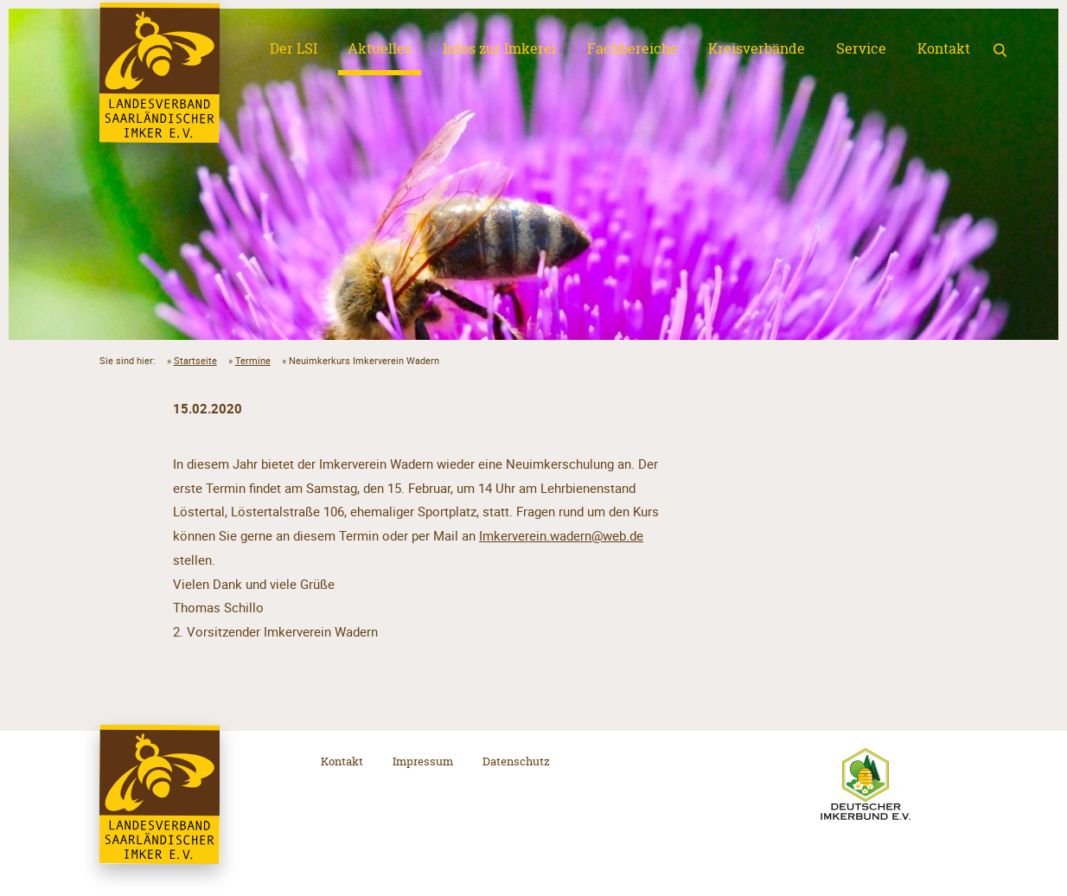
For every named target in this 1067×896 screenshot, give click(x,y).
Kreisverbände (756, 48)
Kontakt (943, 48)
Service (861, 48)
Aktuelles (380, 48)
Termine (253, 360)
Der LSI (293, 48)
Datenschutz (516, 761)
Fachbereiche (632, 48)
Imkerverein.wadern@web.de (561, 535)
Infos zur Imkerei (499, 48)
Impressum (423, 761)
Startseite (195, 360)
